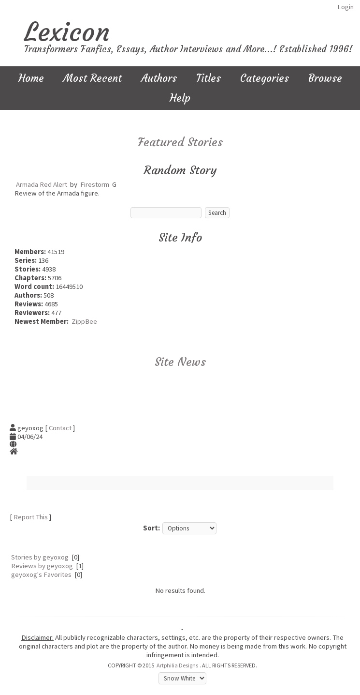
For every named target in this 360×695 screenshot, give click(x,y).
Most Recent (92, 78)
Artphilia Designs (177, 665)
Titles (208, 78)
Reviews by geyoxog (42, 565)
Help (180, 98)
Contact (60, 427)
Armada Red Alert (41, 184)
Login (345, 6)
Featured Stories (180, 142)
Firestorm (94, 184)
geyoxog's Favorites (41, 574)
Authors (159, 78)
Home (31, 78)
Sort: (151, 528)
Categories (264, 78)
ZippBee (84, 321)
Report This (31, 517)
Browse (325, 78)
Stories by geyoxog (40, 557)
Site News (180, 362)
